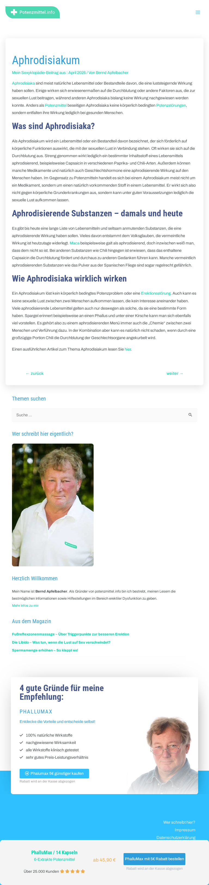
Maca (74, 243)
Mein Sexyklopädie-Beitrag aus (39, 72)
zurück (35, 373)
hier (128, 349)
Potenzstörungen (171, 105)
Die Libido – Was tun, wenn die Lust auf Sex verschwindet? (61, 642)
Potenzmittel (56, 105)
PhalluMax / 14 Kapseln (54, 852)
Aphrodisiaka (23, 83)
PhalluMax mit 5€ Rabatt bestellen (154, 859)
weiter (175, 373)
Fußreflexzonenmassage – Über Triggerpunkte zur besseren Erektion (70, 634)
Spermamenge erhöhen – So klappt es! (45, 650)
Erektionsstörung (156, 293)
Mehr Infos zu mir (25, 606)
